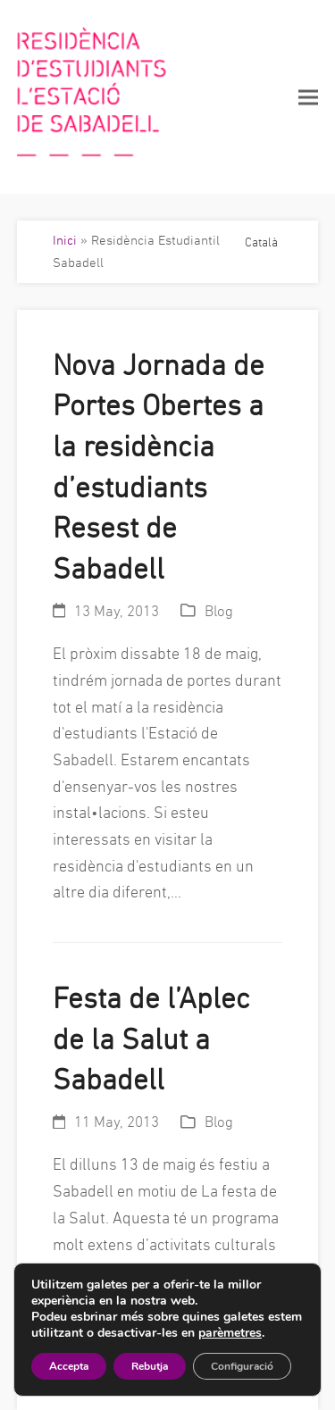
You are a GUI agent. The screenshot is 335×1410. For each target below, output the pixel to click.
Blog (219, 611)
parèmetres (230, 1333)
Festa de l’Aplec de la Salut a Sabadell (151, 1039)
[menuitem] (261, 241)
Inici (65, 239)
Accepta (68, 1366)
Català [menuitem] (261, 242)
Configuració (242, 1366)
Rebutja (149, 1366)
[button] (308, 96)
